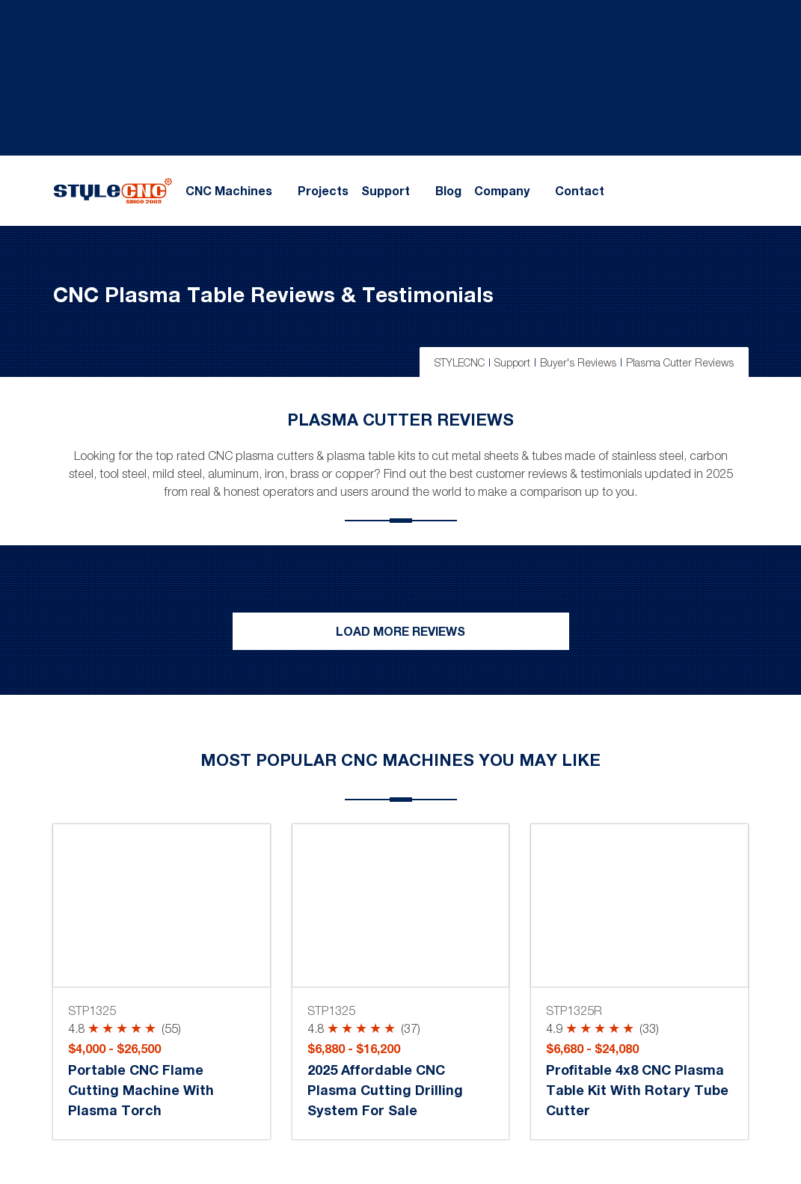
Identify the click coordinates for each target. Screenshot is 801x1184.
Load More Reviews (400, 631)
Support (385, 191)
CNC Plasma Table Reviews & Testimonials (273, 294)
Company (502, 191)
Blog (448, 191)
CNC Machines (228, 191)
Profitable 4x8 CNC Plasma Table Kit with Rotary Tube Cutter (637, 1089)
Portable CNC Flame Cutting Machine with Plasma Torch (141, 1089)
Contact (579, 191)
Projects (323, 191)
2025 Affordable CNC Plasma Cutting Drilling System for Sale (385, 1089)
